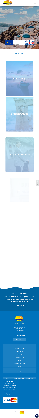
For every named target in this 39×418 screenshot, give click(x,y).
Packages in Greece (19, 348)
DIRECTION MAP (20, 339)
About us (19, 345)
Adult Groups (19, 351)
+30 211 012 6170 (20, 333)
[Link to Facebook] (33, 411)
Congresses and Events (19, 363)
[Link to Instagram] (35, 411)
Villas (19, 366)
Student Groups (19, 354)
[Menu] (34, 3)
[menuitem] (34, 3)
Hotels (19, 360)
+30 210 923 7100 (20, 331)
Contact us (19, 371)
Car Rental (19, 369)
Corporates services (19, 357)
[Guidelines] (19, 306)
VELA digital (14, 411)
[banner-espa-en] (19, 42)
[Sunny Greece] (14, 3)
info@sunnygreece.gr (19, 335)
